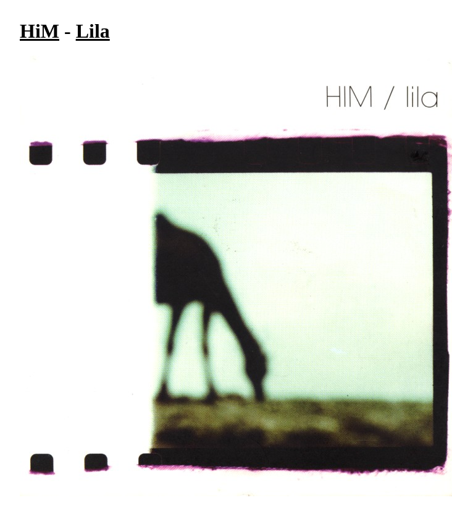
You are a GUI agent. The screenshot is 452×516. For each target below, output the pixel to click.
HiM (39, 31)
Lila (93, 31)
